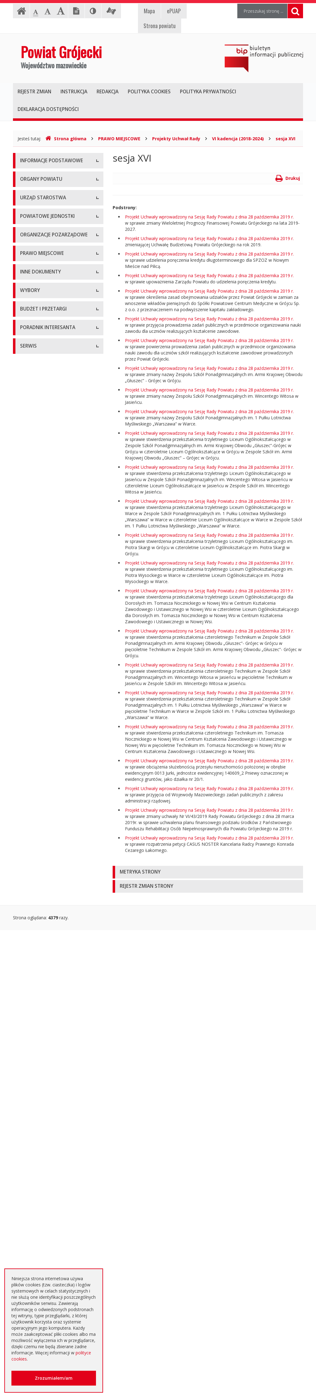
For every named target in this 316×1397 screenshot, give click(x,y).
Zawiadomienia (35, 818)
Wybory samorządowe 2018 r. (50, 954)
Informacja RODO (38, 203)
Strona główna (65, 139)
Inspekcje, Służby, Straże (44, 460)
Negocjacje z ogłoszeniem (46, 1098)
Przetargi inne (34, 1125)
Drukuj (288, 178)
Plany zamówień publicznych (48, 1153)
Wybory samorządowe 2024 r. (50, 968)
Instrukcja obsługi (37, 175)
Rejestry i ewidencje (40, 804)
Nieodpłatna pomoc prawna (48, 1227)
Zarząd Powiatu (36, 249)
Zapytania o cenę (37, 1139)
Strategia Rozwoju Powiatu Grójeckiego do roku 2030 (47, 713)
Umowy (27, 1028)
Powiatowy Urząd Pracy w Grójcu (53, 446)
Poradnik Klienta (36, 1200)
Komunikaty (32, 846)
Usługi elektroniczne (40, 1241)
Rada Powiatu (34, 236)
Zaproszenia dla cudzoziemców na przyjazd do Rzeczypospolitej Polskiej (54, 1261)
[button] (208, 872)
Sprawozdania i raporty (43, 748)
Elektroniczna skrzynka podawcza (53, 1214)
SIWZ (25, 1042)
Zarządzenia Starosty (41, 648)
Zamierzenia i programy (44, 776)
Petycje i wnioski (36, 880)
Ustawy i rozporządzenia (44, 762)
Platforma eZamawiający (45, 1000)
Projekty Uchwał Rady (176, 139)
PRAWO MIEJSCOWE (119, 139)
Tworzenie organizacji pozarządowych (42, 557)
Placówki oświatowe (40, 370)
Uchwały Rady (34, 606)
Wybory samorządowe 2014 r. (50, 940)
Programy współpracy (42, 492)
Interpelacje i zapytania (43, 894)
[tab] (208, 872)
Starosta (28, 263)
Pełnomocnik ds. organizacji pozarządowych (48, 537)
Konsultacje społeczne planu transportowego (48, 863)
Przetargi (29, 1014)
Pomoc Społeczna (38, 432)
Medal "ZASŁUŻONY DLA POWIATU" (45, 665)
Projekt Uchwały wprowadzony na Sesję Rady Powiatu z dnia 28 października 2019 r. (209, 217)
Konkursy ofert (35, 520)
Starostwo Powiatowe (42, 310)
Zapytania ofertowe (40, 1112)
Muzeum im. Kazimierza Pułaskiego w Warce (55, 401)
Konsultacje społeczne (42, 506)
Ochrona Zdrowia (37, 418)
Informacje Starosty (40, 790)
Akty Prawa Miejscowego (45, 634)
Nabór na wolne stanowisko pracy (54, 338)
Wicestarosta (33, 277)
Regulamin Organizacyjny (45, 592)
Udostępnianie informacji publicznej (55, 189)
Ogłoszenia (31, 1056)
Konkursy (29, 324)
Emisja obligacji (35, 1167)
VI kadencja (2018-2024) (238, 139)
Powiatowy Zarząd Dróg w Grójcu (54, 384)
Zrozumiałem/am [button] (54, 1378)
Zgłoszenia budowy (39, 832)
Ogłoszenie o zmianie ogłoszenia (53, 1084)
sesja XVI (285, 139)
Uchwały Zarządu (37, 620)
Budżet (27, 1070)
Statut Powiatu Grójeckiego (47, 682)
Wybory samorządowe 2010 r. (50, 926)
